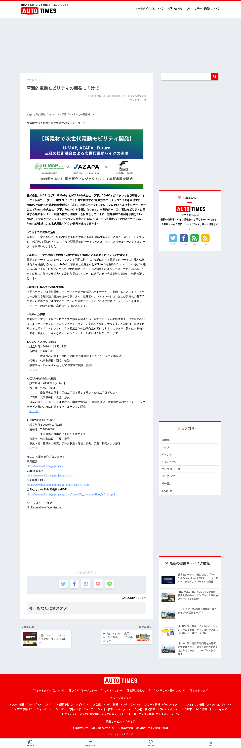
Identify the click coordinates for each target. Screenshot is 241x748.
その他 (166, 484)
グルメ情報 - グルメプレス (27, 706)
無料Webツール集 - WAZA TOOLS (94, 729)
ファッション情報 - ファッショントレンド (208, 706)
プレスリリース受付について (203, 8)
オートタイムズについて (149, 8)
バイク (142, 598)
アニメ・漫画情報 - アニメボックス (68, 706)
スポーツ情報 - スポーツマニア (76, 710)
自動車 (166, 440)
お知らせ (167, 491)
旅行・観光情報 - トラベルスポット (157, 710)
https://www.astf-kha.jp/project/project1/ (50, 475)
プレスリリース (171, 469)
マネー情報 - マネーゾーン (115, 710)
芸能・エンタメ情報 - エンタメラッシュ (118, 706)
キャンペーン (170, 462)
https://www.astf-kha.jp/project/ (45, 466)
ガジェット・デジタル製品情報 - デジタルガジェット (94, 715)
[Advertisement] (120, 43)
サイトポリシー (113, 692)
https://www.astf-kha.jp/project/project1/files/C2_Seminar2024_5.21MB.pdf (71, 494)
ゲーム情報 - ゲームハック (162, 706)
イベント (167, 455)
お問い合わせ (174, 8)
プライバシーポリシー (84, 692)
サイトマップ (200, 692)
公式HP (33, 369)
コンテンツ (169, 477)
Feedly (194, 244)
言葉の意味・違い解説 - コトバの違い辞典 (144, 729)
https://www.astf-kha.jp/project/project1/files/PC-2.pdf (58, 484)
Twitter (173, 244)
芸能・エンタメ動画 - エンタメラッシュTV (155, 715)
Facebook (184, 244)
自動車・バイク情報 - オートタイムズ (205, 710)
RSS (205, 244)
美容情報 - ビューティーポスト (34, 710)
